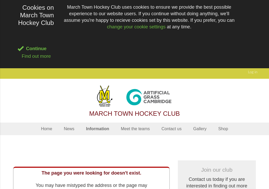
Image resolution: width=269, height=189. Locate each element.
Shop (223, 129)
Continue (36, 48)
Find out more (36, 56)
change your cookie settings (136, 26)
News (69, 129)
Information (97, 129)
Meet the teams (135, 129)
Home (46, 129)
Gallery (200, 129)
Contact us (172, 129)
